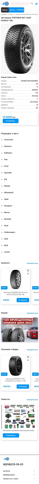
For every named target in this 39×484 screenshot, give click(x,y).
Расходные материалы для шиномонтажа (18, 430)
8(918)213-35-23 (13, 464)
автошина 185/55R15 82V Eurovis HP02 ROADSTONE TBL (15, 293)
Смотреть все (32, 263)
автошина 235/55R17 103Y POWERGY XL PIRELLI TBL (15, 380)
